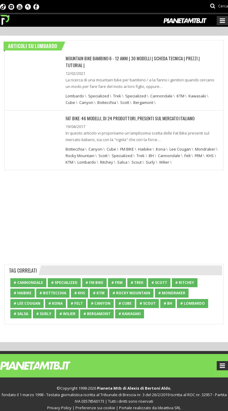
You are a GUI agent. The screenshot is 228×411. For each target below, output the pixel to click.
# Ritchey (184, 275)
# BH (168, 295)
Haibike (145, 141)
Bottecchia (106, 95)
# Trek (137, 275)
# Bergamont (96, 306)
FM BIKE (127, 141)
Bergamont (143, 95)
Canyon (86, 95)
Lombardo (75, 88)
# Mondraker (171, 285)
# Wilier (67, 306)
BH (151, 148)
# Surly (43, 306)
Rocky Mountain (80, 148)
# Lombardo (192, 295)
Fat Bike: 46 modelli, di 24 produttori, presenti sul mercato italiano (126, 111)
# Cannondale (28, 275)
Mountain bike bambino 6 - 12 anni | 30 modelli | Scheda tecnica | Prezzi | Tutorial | (137, 58)
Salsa (122, 154)
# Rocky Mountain (131, 285)
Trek (117, 88)
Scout (137, 154)
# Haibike (22, 285)
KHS (210, 148)
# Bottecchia (52, 285)
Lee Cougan (180, 141)
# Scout (148, 295)
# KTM (98, 285)
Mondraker (205, 141)
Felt (187, 148)
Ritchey (106, 154)
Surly (150, 154)
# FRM (117, 275)
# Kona (55, 295)
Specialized (98, 88)
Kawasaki (197, 88)
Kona (160, 141)
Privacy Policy (59, 400)
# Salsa (21, 306)
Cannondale (161, 88)
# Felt (77, 295)
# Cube (125, 295)
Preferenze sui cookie (95, 400)
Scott (124, 95)
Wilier (164, 154)
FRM (198, 148)
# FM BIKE (94, 275)
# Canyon (100, 295)
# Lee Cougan (27, 295)
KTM (180, 88)
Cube (70, 95)
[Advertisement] (114, 209)
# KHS (79, 285)
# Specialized (64, 275)
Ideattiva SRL (169, 400)
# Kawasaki (129, 306)
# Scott (159, 275)
